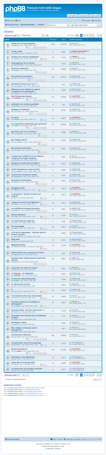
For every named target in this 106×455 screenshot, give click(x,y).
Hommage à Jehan (19, 322)
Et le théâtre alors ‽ (19, 140)
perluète (74, 322)
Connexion (83, 16)
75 (40, 48)
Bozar (18, 306)
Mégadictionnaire (18, 245)
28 (40, 100)
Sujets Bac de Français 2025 (23, 362)
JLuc (15, 78)
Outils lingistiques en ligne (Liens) (25, 169)
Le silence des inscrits (20, 284)
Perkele (74, 63)
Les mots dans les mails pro (23, 221)
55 (45, 353)
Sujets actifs (95, 16)
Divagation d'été (18, 188)
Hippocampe (18, 176)
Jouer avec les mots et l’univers (24, 268)
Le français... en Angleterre (22, 273)
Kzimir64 (16, 160)
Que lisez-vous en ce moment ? (24, 132)
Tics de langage (17, 226)
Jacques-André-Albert (79, 51)
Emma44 (17, 93)
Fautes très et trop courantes (23, 44)
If (11, 290)
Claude (74, 56)
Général (8, 31)
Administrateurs (19, 65)
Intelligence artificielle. (20, 110)
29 (43, 100)
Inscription (72, 16)
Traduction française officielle (50, 446)
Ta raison (15, 118)
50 (37, 128)
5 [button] (93, 35)
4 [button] (90, 35)
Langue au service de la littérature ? (26, 202)
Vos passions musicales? (21, 76)
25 (45, 339)
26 (34, 100)
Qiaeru (62, 446)
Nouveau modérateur (20, 68)
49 (34, 128)
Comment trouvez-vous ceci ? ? (24, 84)
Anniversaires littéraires (21, 335)
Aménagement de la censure (23, 63)
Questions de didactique (21, 180)
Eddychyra (75, 89)
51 (40, 128)
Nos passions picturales (21, 148)
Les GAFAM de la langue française (25, 208)
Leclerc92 (17, 98)
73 (34, 48)
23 (40, 339)
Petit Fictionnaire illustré (21, 96)
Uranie (18, 111)
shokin (74, 68)
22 (37, 339)
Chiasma (16, 119)
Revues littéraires (18, 215)
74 (37, 48)
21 (34, 339)
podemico (75, 76)
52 (43, 128)
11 (45, 80)
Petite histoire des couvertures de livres (28, 253)
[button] (77, 35)
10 (43, 80)
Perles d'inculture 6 (19, 349)
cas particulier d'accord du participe (26, 343)
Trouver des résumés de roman (24, 175)
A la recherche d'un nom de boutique (26, 296)
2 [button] (84, 35)
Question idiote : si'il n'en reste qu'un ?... (28, 310)
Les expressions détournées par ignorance (29, 124)
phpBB (47, 444)
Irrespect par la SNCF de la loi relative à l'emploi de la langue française (27, 157)
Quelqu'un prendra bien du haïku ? (25, 163)
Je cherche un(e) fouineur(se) (23, 279)
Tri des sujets (16, 51)
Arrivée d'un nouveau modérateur (25, 57)
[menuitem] (17, 20)
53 (45, 128)
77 (45, 48)
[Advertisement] (53, 417)
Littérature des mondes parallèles (25, 104)
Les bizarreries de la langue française (26, 369)
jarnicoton (17, 262)
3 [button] (87, 35)
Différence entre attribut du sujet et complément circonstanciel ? (25, 90)
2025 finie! (15, 239)
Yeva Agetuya (76, 232)
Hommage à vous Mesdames (23, 357)
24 (43, 339)
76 (43, 48)
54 (43, 353)
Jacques (16, 45)
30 (45, 100)
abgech (16, 190)
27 (37, 100)
